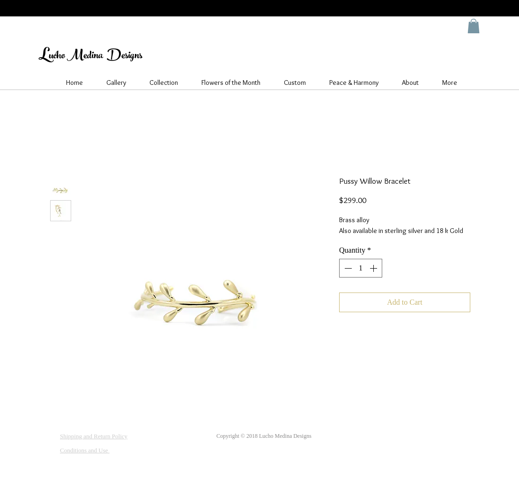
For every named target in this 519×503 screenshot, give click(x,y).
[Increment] (374, 268)
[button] (473, 26)
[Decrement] (347, 268)
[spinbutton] (361, 268)
